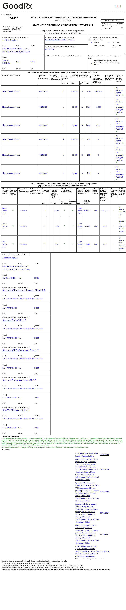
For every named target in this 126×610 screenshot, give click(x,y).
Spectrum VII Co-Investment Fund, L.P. (20, 350)
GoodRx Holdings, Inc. (55, 39)
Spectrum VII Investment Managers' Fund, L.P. (24, 290)
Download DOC (116, 6)
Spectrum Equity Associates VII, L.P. (19, 380)
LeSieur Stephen (10, 40)
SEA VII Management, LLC (15, 410)
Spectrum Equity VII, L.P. (14, 320)
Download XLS (120, 6)
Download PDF (118, 6)
